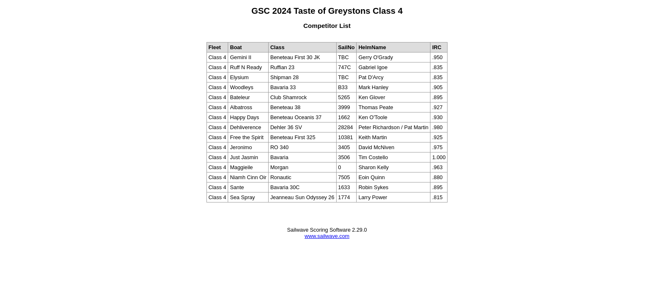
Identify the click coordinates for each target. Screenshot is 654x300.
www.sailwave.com (326, 236)
